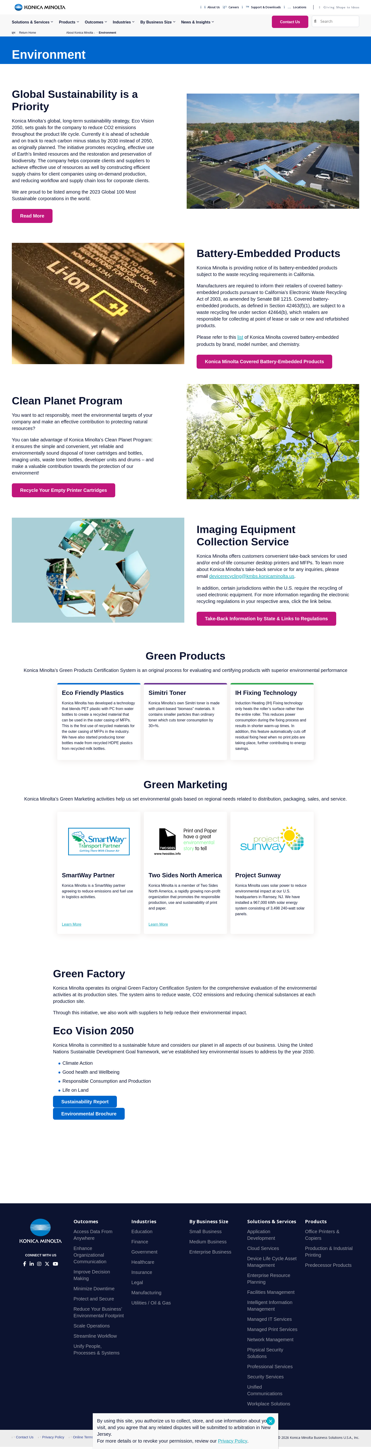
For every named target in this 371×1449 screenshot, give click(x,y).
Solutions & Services (30, 22)
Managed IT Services (269, 1321)
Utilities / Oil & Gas (151, 1305)
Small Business (205, 1233)
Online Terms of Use (87, 1439)
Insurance (141, 1274)
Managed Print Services (272, 1331)
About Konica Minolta (79, 32)
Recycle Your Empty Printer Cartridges (63, 492)
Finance (139, 1244)
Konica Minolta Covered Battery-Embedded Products (264, 364)
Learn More (71, 927)
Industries (122, 22)
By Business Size (156, 22)
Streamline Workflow (95, 1338)
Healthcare (142, 1264)
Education (141, 1233)
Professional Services (270, 1369)
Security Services (265, 1379)
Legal (137, 1284)
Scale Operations (92, 1328)
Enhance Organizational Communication (90, 1257)
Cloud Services (263, 1250)
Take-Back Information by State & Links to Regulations (266, 621)
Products (67, 22)
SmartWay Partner (88, 877)
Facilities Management (271, 1294)
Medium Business (208, 1244)
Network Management (270, 1342)
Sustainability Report (85, 1104)
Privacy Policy (51, 1439)
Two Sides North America (185, 877)
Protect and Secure (94, 1301)
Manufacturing (146, 1295)
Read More (32, 218)
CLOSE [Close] (270, 1421)
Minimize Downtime (94, 1291)
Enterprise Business (210, 1254)
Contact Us (22, 1439)
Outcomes (94, 22)
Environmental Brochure (88, 1116)
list (240, 339)
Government (144, 1254)
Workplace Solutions (268, 1406)
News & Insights (196, 22)
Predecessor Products (328, 1267)
